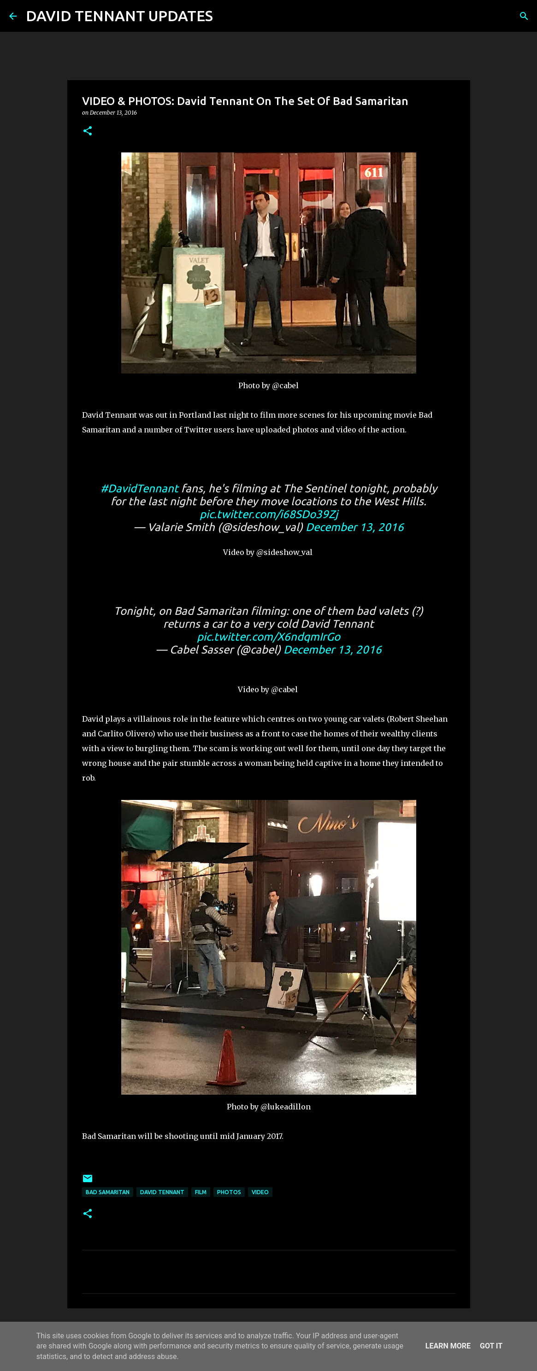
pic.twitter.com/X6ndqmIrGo (268, 636)
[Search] (225, 16)
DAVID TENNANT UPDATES (119, 15)
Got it (491, 1346)
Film (201, 1192)
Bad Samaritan (108, 1192)
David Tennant (162, 1192)
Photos (229, 1192)
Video (260, 1192)
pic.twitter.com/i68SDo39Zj (269, 514)
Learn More (448, 1346)
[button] (87, 131)
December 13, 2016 (355, 527)
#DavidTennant (139, 488)
